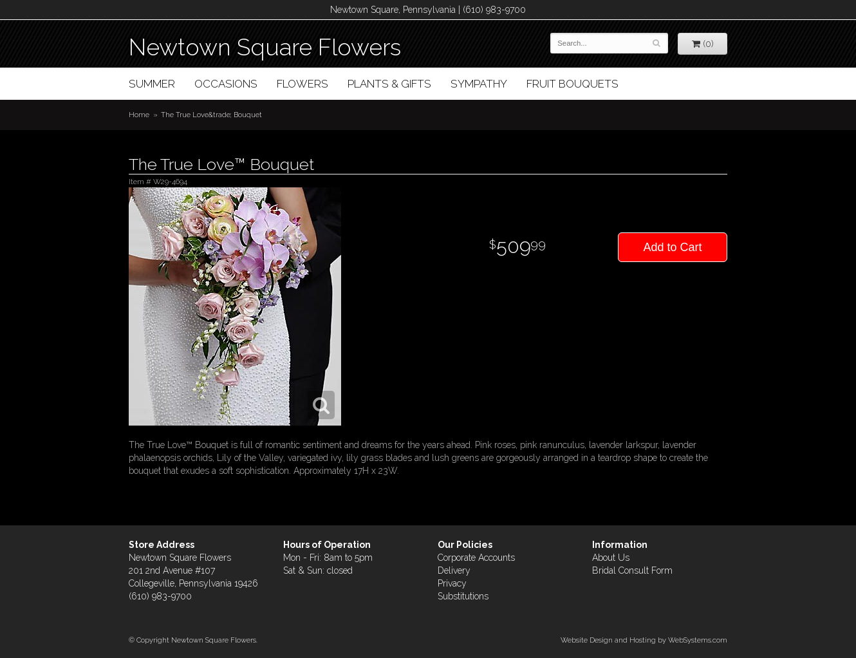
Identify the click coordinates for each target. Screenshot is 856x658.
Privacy (452, 583)
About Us (610, 557)
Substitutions (463, 596)
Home (139, 114)
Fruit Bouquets (572, 83)
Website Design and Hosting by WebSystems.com (644, 639)
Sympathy (479, 83)
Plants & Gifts (389, 83)
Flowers (302, 83)
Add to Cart (672, 247)
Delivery (454, 570)
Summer (152, 83)
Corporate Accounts (476, 557)
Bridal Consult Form (632, 570)
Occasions (225, 83)
